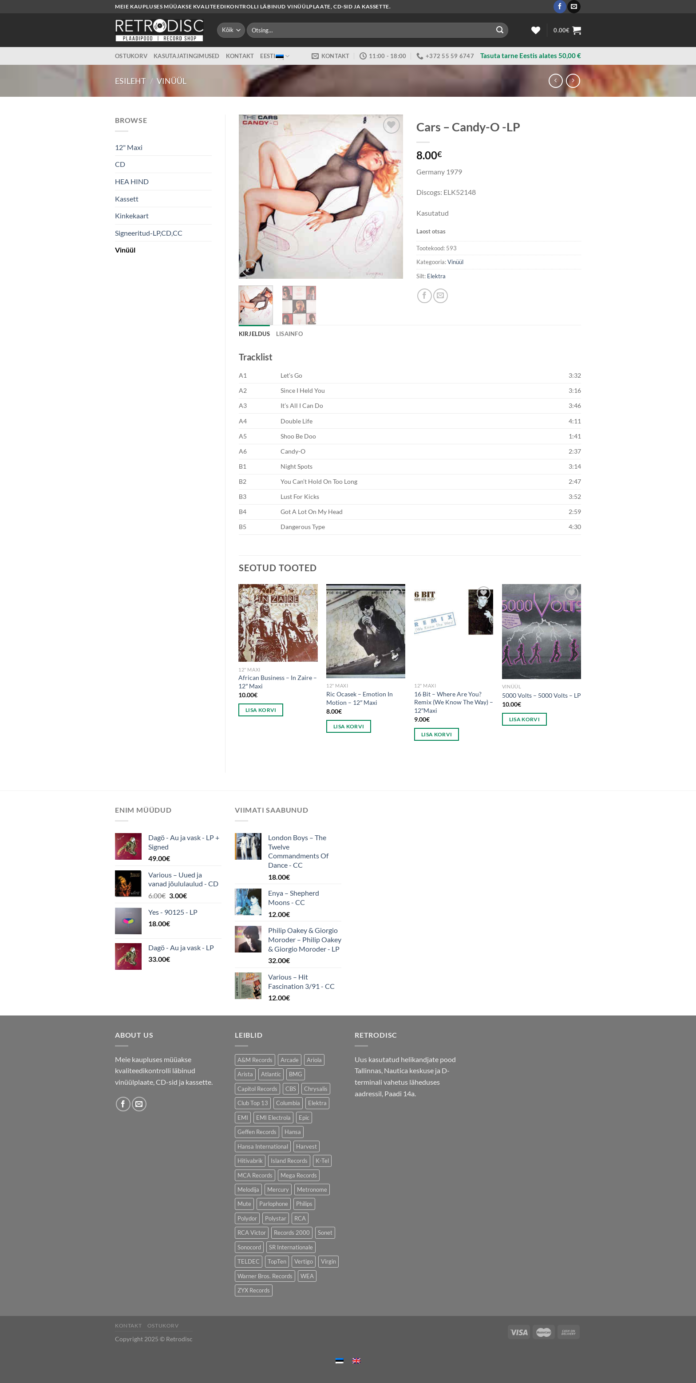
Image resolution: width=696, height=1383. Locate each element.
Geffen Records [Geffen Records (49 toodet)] (257, 1131)
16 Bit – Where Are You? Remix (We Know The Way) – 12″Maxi (453, 702)
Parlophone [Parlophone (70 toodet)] (273, 1203)
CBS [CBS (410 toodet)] (290, 1088)
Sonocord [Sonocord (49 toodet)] (249, 1247)
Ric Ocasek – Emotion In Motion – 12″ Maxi (359, 698)
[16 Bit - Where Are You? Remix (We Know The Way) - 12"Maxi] (453, 631)
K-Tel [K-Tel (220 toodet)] (322, 1160)
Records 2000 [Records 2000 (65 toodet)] (292, 1232)
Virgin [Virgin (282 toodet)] (328, 1261)
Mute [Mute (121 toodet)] (244, 1203)
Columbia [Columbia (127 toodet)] (288, 1102)
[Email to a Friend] (440, 295)
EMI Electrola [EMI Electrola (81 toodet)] (273, 1117)
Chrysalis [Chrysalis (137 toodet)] (316, 1088)
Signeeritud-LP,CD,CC (148, 233)
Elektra (436, 276)
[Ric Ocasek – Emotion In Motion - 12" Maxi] (365, 631)
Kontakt (240, 55)
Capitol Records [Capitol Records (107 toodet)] (257, 1088)
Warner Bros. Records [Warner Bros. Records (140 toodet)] (265, 1276)
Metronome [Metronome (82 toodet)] (312, 1189)
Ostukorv (131, 55)
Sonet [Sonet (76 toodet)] (325, 1232)
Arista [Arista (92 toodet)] (245, 1074)
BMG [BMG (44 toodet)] (295, 1074)
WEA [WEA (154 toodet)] (307, 1276)
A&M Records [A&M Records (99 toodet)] (255, 1059)
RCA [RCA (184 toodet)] (300, 1218)
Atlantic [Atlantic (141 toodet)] (271, 1074)
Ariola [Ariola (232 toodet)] (314, 1059)
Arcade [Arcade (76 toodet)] (290, 1059)
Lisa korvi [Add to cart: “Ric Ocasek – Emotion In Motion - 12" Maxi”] (348, 726)
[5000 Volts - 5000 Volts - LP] (541, 631)
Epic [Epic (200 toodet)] (304, 1117)
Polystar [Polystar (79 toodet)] (275, 1218)
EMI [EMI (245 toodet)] (242, 1117)
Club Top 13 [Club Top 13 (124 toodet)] (252, 1102)
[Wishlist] (535, 30)
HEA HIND (132, 181)
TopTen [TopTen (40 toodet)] (277, 1261)
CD (120, 164)
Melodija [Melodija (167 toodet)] (248, 1189)
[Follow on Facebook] (560, 6)
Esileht (130, 81)
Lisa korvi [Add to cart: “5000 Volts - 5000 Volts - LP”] (524, 719)
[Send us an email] (573, 6)
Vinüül (171, 81)
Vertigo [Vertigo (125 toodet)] (303, 1261)
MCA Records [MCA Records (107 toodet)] (255, 1175)
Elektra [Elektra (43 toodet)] (317, 1102)
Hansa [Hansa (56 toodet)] (293, 1131)
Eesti (274, 56)
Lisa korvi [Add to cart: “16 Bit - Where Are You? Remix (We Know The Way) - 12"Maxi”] (436, 734)
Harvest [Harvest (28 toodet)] (306, 1146)
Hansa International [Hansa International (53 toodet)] (262, 1146)
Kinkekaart (132, 215)
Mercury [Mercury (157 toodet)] (278, 1189)
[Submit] (499, 30)
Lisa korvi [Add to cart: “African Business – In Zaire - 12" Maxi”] (260, 710)
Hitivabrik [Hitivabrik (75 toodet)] (250, 1160)
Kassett (126, 198)
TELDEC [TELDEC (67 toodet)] (248, 1261)
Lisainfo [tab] (289, 333)
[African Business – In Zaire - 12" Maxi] (277, 623)
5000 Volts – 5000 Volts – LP (541, 695)
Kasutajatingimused (187, 55)
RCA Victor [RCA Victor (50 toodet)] (251, 1232)
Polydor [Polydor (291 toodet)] (247, 1218)
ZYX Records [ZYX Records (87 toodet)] (253, 1290)
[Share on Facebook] (424, 295)
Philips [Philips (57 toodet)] (304, 1203)
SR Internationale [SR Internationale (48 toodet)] (291, 1247)
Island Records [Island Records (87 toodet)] (289, 1160)
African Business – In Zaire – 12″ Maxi (277, 682)
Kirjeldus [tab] (254, 333)
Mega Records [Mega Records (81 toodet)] (299, 1175)
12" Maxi (128, 147)
